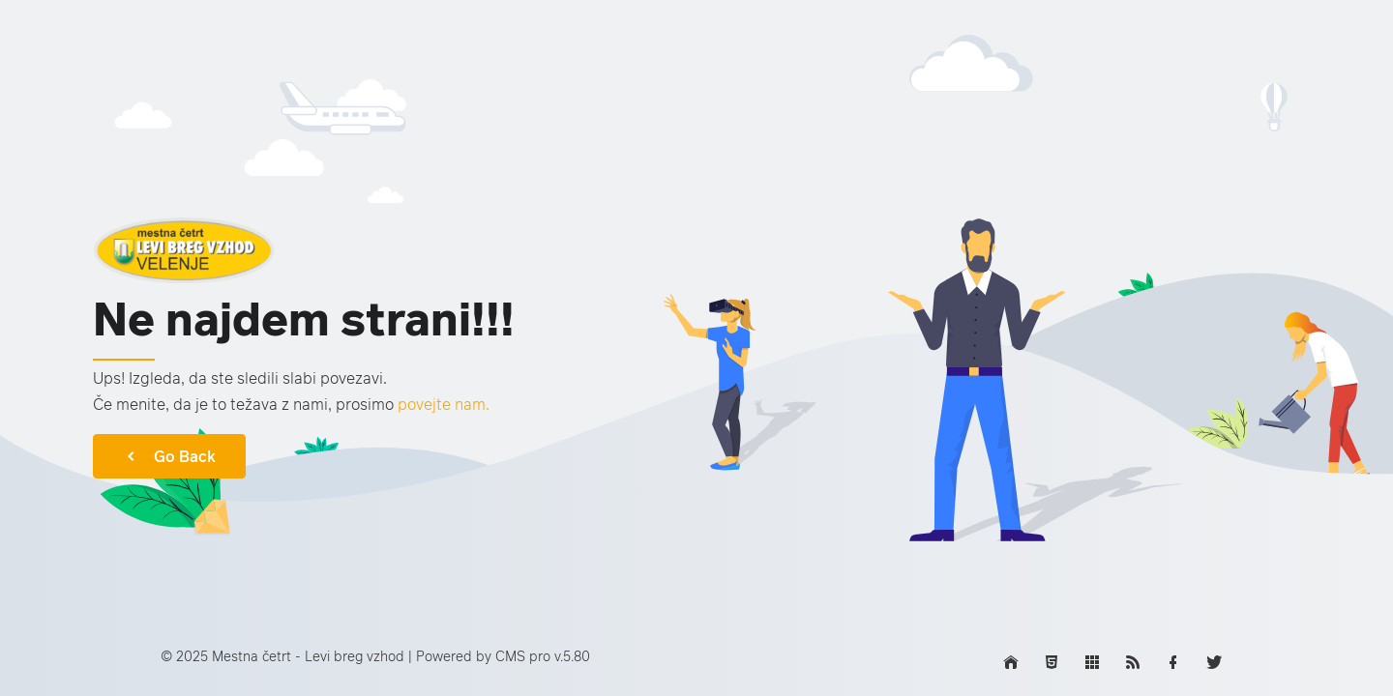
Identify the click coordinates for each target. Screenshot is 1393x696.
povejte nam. (443, 404)
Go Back (169, 456)
